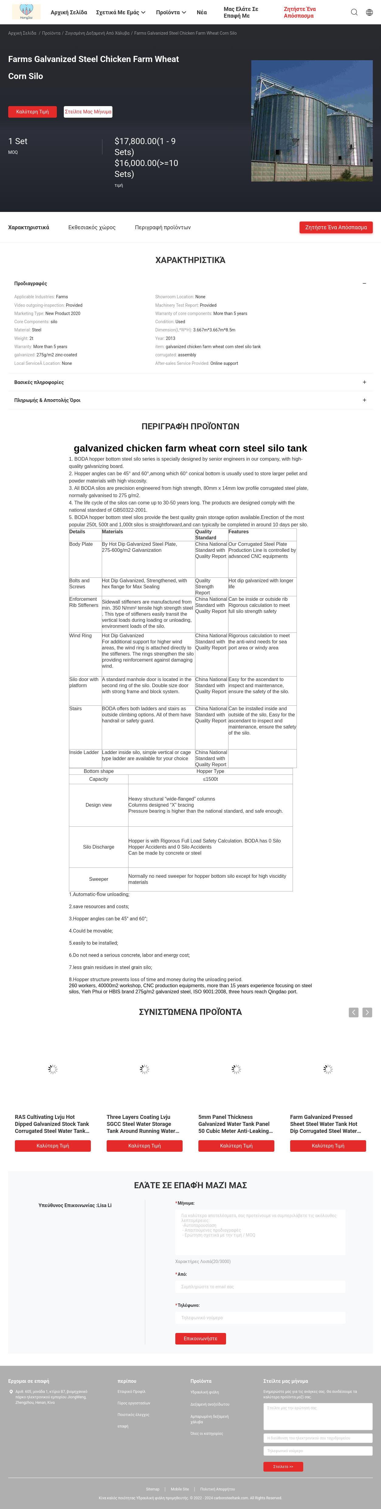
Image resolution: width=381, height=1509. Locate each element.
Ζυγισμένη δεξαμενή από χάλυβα (97, 33)
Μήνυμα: (186, 1203)
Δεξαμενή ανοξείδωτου (209, 1404)
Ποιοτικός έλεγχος (133, 1415)
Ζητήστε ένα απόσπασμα (336, 227)
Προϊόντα (51, 33)
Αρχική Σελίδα (22, 33)
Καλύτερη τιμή (32, 112)
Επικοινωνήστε (201, 1338)
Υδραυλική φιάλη (204, 1392)
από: (182, 1274)
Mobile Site (180, 1489)
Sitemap (153, 1489)
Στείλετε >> (283, 1467)
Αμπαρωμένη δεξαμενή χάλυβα (209, 1419)
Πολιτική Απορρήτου (217, 1489)
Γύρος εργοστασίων (134, 1403)
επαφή (123, 1426)
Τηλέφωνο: (189, 1305)
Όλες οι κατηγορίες (206, 1433)
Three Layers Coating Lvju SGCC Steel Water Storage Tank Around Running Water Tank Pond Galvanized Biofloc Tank (143, 1131)
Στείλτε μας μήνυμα (88, 112)
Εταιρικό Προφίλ (132, 1392)
